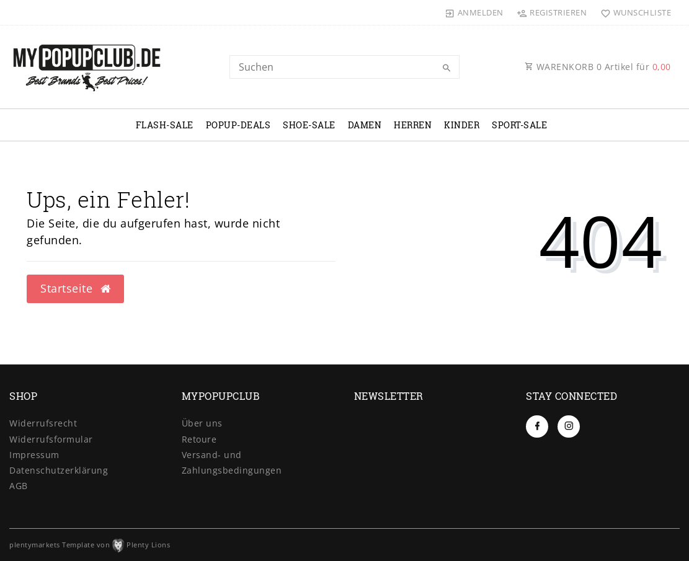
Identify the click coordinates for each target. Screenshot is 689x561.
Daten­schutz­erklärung (58, 470)
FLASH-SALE (164, 125)
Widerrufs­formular (51, 439)
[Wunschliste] (633, 12)
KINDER (461, 125)
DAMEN (365, 125)
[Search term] (344, 67)
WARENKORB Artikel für (598, 67)
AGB (18, 486)
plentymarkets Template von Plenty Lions (89, 544)
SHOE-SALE (309, 125)
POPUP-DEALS (238, 125)
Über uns (202, 423)
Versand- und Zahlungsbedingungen (232, 462)
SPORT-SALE (519, 125)
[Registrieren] (552, 12)
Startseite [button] (75, 288)
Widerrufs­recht (43, 423)
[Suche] (447, 68)
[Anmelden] (474, 12)
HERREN (413, 125)
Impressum (34, 455)
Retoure (199, 439)
